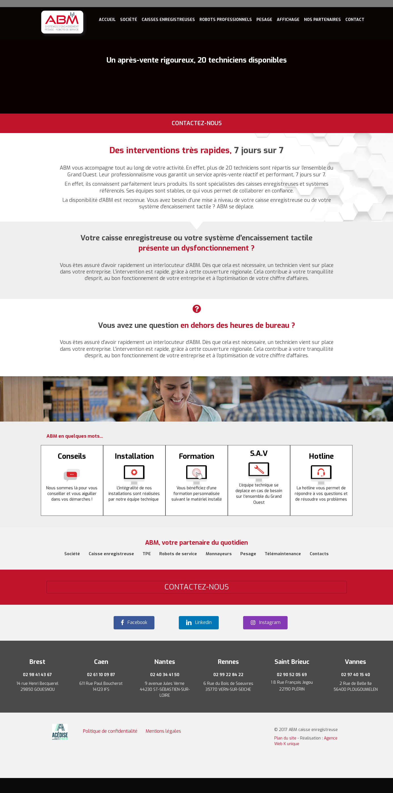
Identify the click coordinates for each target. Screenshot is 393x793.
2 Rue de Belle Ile (355, 683)
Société (128, 19)
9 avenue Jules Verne (164, 683)
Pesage (264, 19)
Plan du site (285, 738)
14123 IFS (101, 689)
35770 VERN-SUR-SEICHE (228, 689)
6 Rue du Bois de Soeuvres (228, 683)
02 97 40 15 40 (355, 674)
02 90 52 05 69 (292, 674)
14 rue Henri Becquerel (37, 683)
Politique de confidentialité (110, 731)
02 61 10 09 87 (101, 674)
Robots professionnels (225, 19)
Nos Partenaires (322, 19)
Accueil (107, 19)
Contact (354, 19)
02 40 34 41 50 (164, 674)
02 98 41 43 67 (37, 674)
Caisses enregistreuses (168, 19)
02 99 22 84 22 (228, 674)
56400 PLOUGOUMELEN (355, 689)
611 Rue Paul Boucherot (101, 683)
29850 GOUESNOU (37, 689)
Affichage (288, 19)
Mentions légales (163, 731)
